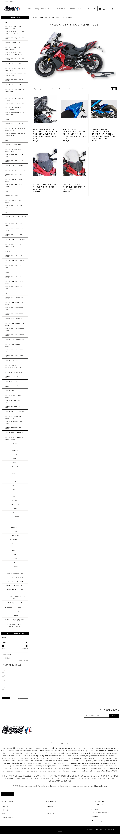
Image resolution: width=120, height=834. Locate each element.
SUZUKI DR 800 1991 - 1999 (15, 104)
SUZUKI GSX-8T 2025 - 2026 (15, 220)
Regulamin (50, 813)
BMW (15, 458)
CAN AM (15, 466)
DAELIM (15, 474)
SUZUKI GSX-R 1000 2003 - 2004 (15, 329)
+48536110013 (97, 816)
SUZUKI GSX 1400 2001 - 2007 (14, 201)
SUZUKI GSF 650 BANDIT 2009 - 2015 (14, 160)
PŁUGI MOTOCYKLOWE (15, 581)
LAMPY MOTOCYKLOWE (14, 585)
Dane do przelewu (7, 817)
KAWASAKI (15, 493)
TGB (14, 554)
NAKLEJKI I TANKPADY (15, 589)
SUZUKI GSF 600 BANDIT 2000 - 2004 (14, 150)
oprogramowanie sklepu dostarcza (99, 829)
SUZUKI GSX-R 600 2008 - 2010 (15, 282)
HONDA (15, 489)
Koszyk (3, 813)
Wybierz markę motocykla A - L (39, 9)
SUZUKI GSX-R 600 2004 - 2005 (15, 271)
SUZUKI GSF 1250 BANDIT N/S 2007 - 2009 (14, 124)
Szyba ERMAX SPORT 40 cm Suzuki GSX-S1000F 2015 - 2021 (45, 187)
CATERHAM (15, 611)
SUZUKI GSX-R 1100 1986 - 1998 (14, 355)
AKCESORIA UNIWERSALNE (15, 607)
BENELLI (15, 450)
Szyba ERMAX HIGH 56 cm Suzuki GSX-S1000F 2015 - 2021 (74, 187)
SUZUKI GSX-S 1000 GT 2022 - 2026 (13, 245)
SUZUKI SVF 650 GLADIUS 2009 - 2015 (14, 417)
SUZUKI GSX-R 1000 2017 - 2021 (15, 350)
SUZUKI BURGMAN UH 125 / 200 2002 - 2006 (15, 32)
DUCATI (15, 481)
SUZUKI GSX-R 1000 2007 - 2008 (15, 340)
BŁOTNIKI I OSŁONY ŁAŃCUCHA (15, 603)
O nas (48, 817)
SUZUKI (8, 22)
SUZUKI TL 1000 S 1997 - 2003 (14, 427)
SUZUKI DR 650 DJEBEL (13, 95)
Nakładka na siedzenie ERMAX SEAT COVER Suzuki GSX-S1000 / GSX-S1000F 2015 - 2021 (74, 134)
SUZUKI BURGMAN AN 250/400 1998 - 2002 (13, 27)
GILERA (15, 485)
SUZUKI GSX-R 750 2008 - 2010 (14, 313)
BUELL (15, 454)
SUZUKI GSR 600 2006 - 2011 (14, 166)
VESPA (15, 558)
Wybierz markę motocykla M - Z (69, 9)
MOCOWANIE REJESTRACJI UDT (15, 597)
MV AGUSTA (15, 520)
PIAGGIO (15, 531)
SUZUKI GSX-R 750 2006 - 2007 (14, 308)
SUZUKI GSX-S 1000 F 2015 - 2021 (15, 240)
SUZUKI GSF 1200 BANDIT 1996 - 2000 (14, 108)
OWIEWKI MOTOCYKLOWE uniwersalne (14, 620)
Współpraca (50, 806)
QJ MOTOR (15, 535)
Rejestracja (4, 810)
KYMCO (14, 500)
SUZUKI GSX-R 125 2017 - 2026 (14, 256)
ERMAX (6, 658)
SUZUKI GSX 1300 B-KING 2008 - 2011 (14, 196)
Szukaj (6, 698)
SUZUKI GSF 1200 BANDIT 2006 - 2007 (14, 118)
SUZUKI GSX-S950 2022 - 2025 (14, 224)
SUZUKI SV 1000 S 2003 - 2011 (14, 406)
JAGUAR (15, 615)
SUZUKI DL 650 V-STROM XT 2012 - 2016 (15, 69)
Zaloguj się (4, 806)
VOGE (15, 562)
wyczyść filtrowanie (23, 660)
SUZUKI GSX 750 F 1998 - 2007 (14, 180)
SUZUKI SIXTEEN (11, 381)
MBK (14, 512)
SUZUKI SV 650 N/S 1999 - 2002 (14, 385)
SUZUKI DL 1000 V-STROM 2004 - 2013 (14, 85)
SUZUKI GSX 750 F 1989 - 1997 (14, 175)
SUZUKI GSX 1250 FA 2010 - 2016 (15, 190)
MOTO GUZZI (15, 516)
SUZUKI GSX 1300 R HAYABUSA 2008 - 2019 (13, 366)
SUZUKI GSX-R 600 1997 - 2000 (14, 261)
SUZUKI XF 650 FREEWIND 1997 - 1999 (14, 433)
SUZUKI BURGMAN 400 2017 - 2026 (13, 48)
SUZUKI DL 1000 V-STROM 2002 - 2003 (14, 79)
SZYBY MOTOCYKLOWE (15, 573)
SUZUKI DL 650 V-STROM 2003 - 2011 (14, 64)
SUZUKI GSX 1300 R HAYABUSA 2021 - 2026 (13, 371)
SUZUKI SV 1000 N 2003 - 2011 (14, 412)
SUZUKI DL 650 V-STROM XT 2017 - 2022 (15, 74)
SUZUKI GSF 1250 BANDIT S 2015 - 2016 (15, 139)
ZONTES (15, 570)
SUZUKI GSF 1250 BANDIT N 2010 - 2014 (15, 129)
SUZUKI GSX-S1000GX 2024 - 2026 (15, 250)
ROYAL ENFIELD (15, 539)
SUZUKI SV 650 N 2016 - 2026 (13, 401)
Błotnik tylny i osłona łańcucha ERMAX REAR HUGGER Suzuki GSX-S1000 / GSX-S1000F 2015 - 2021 (104, 134)
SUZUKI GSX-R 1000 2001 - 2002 (15, 324)
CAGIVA (15, 462)
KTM (14, 497)
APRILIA (15, 447)
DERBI (15, 477)
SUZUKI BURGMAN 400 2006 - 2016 (13, 43)
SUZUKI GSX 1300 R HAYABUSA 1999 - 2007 (13, 361)
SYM (14, 547)
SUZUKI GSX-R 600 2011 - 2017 (14, 287)
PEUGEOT (14, 527)
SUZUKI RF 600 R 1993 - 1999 (14, 376)
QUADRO (15, 543)
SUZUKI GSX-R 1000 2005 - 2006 (15, 334)
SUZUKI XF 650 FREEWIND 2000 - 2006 (14, 438)
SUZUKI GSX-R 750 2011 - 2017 (14, 319)
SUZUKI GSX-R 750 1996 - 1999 (14, 292)
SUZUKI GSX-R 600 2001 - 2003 (14, 266)
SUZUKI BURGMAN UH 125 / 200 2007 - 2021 (15, 37)
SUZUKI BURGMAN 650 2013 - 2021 (15, 58)
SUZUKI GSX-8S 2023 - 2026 (15, 216)
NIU (15, 523)
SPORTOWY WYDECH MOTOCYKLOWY (14, 625)
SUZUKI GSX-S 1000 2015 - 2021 (14, 234)
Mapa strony (50, 810)
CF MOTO (14, 470)
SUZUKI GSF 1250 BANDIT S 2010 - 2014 (15, 134)
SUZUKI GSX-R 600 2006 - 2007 (14, 277)
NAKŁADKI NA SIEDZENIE (15, 593)
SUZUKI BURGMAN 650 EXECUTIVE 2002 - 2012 (14, 53)
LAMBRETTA (14, 504)
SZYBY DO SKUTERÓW (15, 577)
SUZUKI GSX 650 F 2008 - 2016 (14, 185)
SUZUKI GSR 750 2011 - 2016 (15, 170)
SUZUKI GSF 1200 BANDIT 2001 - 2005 (14, 113)
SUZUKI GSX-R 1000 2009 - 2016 (15, 345)
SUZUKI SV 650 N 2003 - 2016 (14, 396)
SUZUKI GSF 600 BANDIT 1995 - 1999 (14, 145)
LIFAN (15, 508)
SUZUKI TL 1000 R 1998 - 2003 (14, 422)
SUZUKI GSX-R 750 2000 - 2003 (14, 298)
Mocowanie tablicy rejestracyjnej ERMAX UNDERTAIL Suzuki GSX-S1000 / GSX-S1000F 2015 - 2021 (45, 134)
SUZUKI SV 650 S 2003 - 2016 (14, 391)
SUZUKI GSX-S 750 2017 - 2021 (14, 211)
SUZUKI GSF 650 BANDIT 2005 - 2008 (14, 155)
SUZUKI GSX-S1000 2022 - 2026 (14, 229)
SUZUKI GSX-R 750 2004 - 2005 (14, 303)
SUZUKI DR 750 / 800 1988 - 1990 (15, 99)
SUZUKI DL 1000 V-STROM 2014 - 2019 (14, 90)
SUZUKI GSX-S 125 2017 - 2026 (14, 206)
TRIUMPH (15, 550)
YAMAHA (15, 566)
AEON (15, 443)
